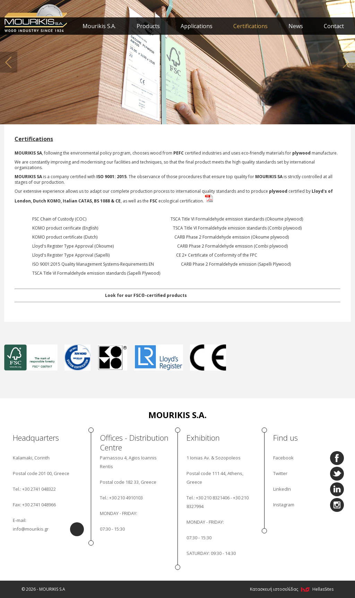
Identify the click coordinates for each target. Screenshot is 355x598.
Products (148, 26)
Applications (197, 26)
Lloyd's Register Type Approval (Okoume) (73, 246)
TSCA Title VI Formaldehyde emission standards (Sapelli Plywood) (96, 273)
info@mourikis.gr (31, 529)
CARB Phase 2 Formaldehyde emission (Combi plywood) (232, 246)
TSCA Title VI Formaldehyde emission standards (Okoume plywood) (237, 219)
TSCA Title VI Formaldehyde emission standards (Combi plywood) (237, 228)
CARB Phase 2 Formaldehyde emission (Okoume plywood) (231, 237)
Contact (334, 26)
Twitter (280, 473)
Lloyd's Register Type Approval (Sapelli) (71, 255)
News (295, 26)
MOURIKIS (36, 17)
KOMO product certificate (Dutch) (64, 237)
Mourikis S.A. (99, 26)
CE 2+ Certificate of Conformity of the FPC (216, 255)
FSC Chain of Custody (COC (58, 219)
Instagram (283, 504)
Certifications (250, 26)
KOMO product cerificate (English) (65, 228)
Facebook (283, 458)
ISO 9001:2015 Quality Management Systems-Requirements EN (93, 264)
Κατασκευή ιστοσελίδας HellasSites (292, 589)
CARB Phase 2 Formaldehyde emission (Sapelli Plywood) (236, 264)
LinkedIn (282, 489)
